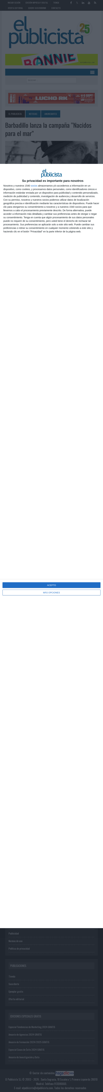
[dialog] (51, 546)
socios (34, 186)
